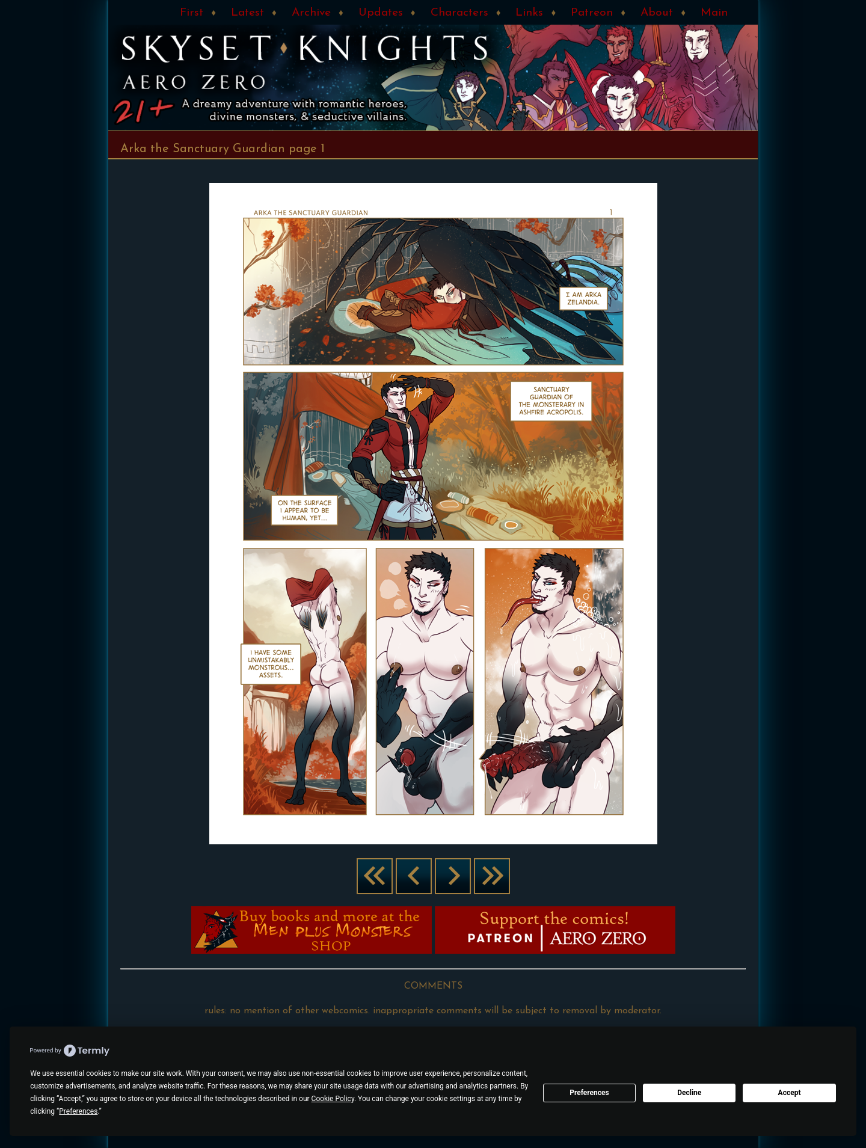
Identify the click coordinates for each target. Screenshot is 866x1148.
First (191, 13)
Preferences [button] (78, 1111)
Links (529, 13)
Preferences (589, 1092)
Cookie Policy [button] (333, 1098)
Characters (459, 13)
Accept (789, 1092)
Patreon (592, 13)
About (656, 13)
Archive (311, 13)
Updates (380, 13)
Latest (247, 13)
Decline (689, 1092)
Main (714, 13)
